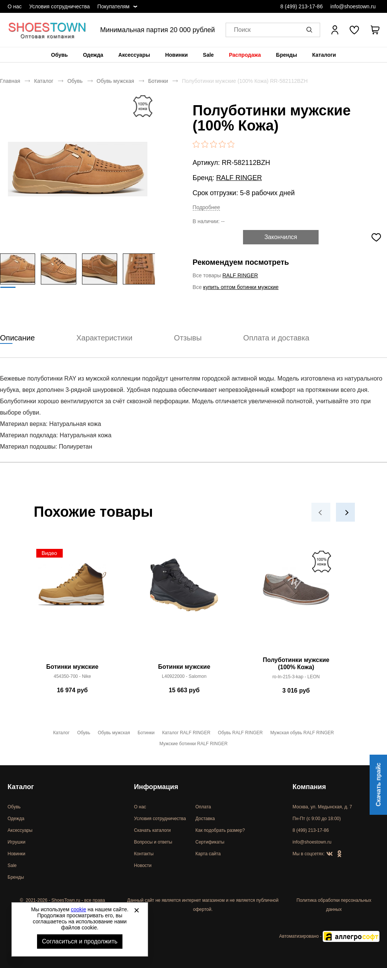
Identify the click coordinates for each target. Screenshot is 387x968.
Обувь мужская (115, 81)
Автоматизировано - (329, 936)
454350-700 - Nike (72, 676)
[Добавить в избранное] (376, 237)
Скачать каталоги (152, 830)
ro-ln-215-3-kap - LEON (296, 676)
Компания (309, 787)
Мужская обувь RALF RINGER (302, 732)
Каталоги (324, 55)
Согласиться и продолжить (80, 941)
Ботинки (158, 81)
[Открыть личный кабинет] (334, 29)
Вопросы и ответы (153, 842)
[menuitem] (59, 54)
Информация (156, 787)
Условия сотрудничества (59, 6)
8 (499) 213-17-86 (301, 6)
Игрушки (16, 842)
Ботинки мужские (72, 666)
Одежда (93, 55)
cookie (78, 909)
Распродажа (245, 55)
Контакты (144, 853)
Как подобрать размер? (220, 830)
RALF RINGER (239, 178)
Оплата (203, 807)
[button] (310, 30)
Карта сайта (208, 853)
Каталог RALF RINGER (186, 732)
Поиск (242, 30)
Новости (143, 865)
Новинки (176, 55)
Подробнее (206, 207)
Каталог (43, 81)
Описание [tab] (17, 338)
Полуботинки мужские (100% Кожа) (296, 663)
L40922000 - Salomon (184, 676)
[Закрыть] (136, 910)
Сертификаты (209, 842)
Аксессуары (134, 55)
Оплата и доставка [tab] (276, 338)
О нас (15, 6)
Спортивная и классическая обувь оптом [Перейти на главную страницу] (47, 30)
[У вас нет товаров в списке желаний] (354, 29)
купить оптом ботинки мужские (241, 287)
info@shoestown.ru (353, 6)
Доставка (205, 818)
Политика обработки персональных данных (334, 905)
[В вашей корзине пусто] (374, 29)
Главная (10, 81)
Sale (208, 55)
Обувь (59, 55)
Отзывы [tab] (187, 338)
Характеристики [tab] (104, 338)
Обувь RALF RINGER (240, 732)
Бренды (286, 55)
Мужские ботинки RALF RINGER (193, 743)
